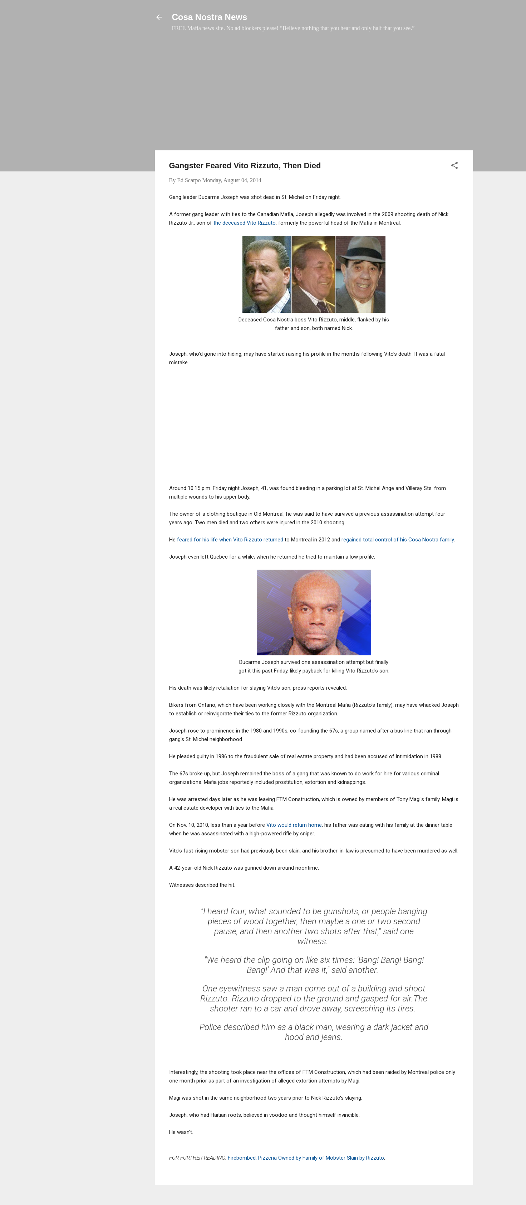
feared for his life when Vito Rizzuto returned (230, 539)
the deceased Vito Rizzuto (244, 223)
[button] (454, 166)
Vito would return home (294, 825)
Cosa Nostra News (209, 17)
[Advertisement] (314, 95)
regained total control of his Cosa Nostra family (397, 539)
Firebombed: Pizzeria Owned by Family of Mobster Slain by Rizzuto (306, 1158)
